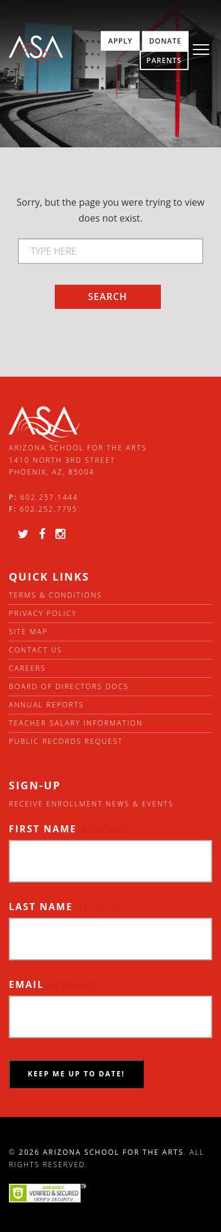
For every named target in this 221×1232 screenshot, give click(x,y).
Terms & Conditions (55, 595)
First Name (69, 829)
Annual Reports (46, 705)
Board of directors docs (69, 686)
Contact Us (35, 650)
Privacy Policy (43, 613)
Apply (120, 41)
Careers (27, 668)
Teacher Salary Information (76, 723)
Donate (165, 41)
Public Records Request (66, 741)
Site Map (28, 632)
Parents (164, 60)
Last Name (67, 907)
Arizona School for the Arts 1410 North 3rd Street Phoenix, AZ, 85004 (78, 460)
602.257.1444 (49, 497)
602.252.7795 (48, 509)
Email (53, 985)
